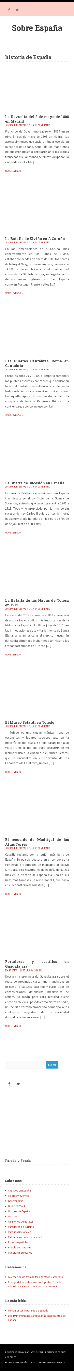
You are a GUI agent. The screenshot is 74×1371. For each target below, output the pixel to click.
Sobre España (37, 27)
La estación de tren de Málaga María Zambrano (35, 1277)
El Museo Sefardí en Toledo (29, 722)
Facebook (9, 10)
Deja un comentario (39, 125)
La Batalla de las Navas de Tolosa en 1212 (37, 602)
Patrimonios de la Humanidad (25, 1237)
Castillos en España (19, 1190)
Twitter (17, 10)
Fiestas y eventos (18, 1195)
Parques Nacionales (19, 1232)
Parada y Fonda (18, 1160)
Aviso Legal (37, 1352)
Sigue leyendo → (14, 171)
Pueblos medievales (20, 1252)
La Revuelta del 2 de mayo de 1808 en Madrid (37, 119)
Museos (12, 1216)
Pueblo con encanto (20, 1247)
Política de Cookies (56, 1352)
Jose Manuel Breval (15, 125)
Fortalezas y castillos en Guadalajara (37, 963)
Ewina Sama (11, 970)
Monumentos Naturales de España (28, 1310)
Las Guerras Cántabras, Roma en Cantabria (37, 363)
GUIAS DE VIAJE (17, 1206)
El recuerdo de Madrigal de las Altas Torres (37, 841)
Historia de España (19, 1211)
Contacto (10, 1357)
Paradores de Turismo (21, 1227)
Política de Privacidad (17, 1352)
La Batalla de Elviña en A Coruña (35, 238)
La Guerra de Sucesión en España (35, 483)
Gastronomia (15, 1201)
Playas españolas (18, 1242)
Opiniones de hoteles (21, 1221)
